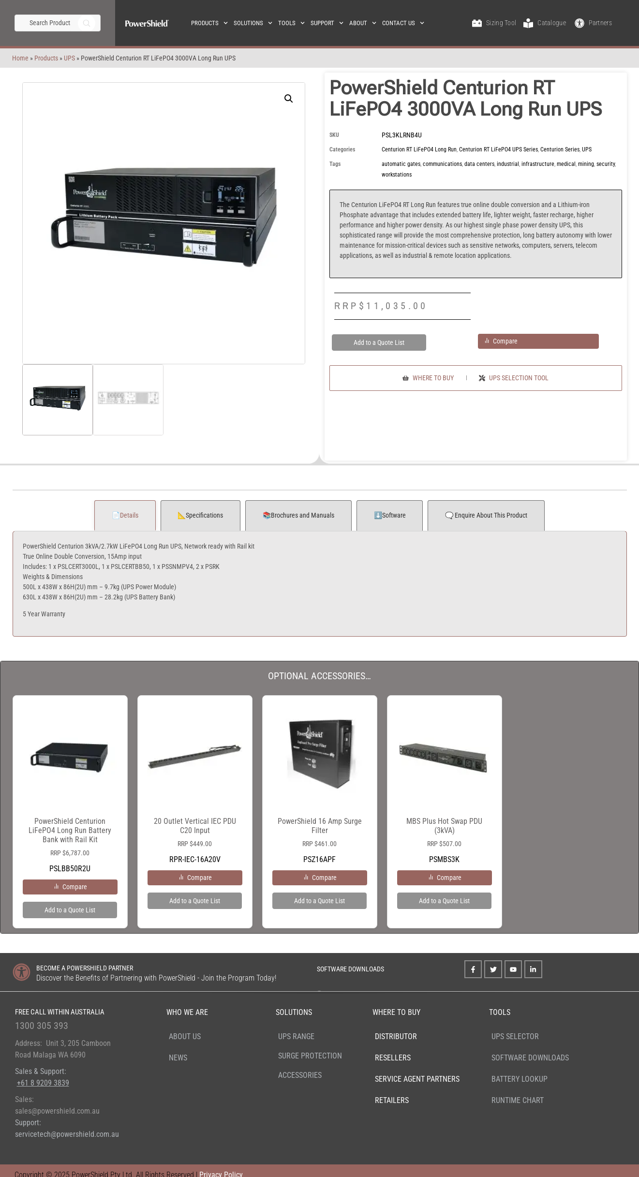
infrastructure (537, 164)
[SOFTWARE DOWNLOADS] (304, 967)
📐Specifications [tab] (200, 515)
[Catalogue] (528, 23)
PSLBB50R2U (70, 792)
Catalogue (551, 23)
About (362, 23)
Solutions (253, 23)
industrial (508, 164)
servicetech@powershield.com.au (67, 1134)
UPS (46, 58)
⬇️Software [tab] (390, 515)
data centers (479, 164)
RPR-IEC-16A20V (195, 787)
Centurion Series (560, 149)
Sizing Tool (501, 23)
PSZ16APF (319, 787)
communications (442, 164)
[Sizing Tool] (477, 23)
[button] (288, 98)
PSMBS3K (444, 787)
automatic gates (401, 164)
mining (586, 164)
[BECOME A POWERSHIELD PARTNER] (21, 972)
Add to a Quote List (379, 342)
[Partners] (579, 23)
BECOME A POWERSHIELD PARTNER (84, 968)
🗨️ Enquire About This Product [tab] (486, 515)
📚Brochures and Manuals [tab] (298, 515)
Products (209, 23)
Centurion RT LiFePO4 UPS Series (498, 149)
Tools (291, 23)
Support (327, 23)
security (605, 164)
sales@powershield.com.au (57, 1111)
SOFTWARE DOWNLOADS (350, 969)
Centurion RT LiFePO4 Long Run (419, 149)
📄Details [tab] (125, 515)
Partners (600, 23)
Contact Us (403, 23)
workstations (397, 174)
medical (566, 164)
